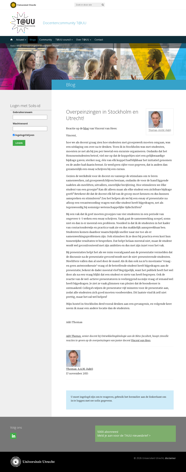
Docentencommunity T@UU (64, 22)
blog (86, 128)
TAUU (12, 45)
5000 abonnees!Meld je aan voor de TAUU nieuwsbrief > (124, 433)
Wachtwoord (20, 123)
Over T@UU (83, 39)
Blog (19, 45)
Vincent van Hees (140, 340)
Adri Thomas (73, 336)
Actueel (21, 39)
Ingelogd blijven (23, 135)
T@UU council (64, 39)
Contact (99, 39)
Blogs (33, 39)
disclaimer (170, 458)
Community (45, 39)
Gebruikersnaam (22, 112)
